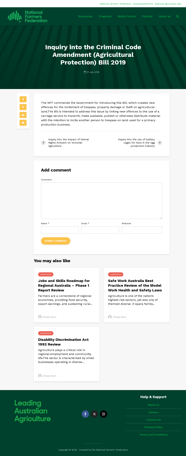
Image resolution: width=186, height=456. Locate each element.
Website (126, 223)
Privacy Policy (153, 427)
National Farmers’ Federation (116, 4)
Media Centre (127, 16)
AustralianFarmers (143, 4)
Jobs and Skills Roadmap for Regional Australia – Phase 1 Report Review (64, 285)
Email (85, 223)
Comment (46, 180)
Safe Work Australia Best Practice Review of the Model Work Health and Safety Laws (135, 285)
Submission (45, 274)
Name (45, 223)
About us (165, 16)
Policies (147, 16)
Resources (85, 16)
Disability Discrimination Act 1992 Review (63, 341)
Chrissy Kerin (47, 317)
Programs (105, 16)
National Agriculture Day (168, 4)
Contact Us (153, 419)
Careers (153, 412)
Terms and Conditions (153, 434)
